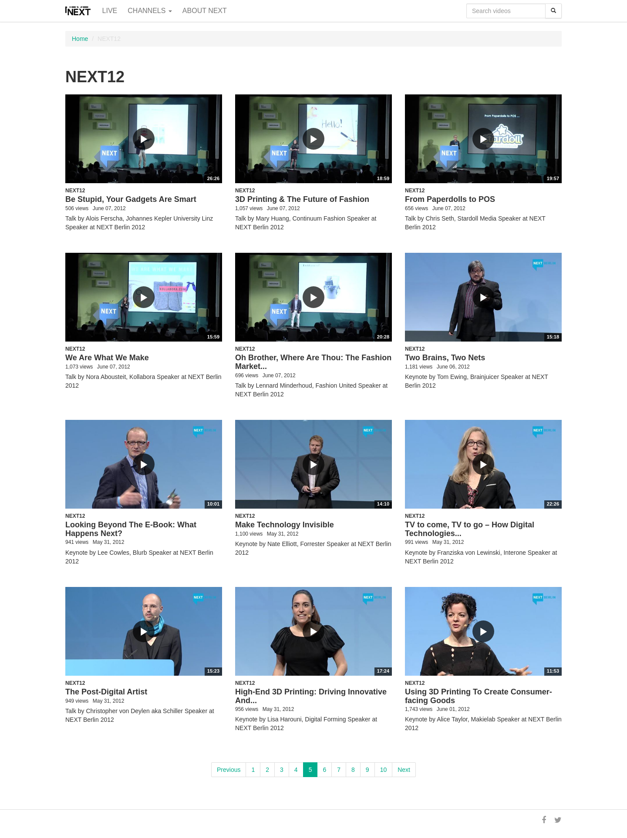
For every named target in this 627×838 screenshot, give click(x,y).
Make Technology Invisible (284, 524)
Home (80, 38)
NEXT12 (75, 191)
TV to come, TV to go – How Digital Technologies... (469, 529)
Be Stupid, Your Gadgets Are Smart (130, 199)
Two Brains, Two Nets (445, 357)
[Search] (553, 10)
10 (383, 769)
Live (110, 10)
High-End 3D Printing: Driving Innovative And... (311, 696)
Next (404, 769)
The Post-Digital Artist (106, 691)
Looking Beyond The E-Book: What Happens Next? (130, 529)
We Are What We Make (107, 357)
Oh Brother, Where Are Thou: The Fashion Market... (313, 362)
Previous (228, 769)
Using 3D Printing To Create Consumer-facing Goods (478, 696)
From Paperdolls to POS (450, 199)
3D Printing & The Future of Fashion (302, 199)
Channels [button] (150, 10)
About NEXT (204, 10)
